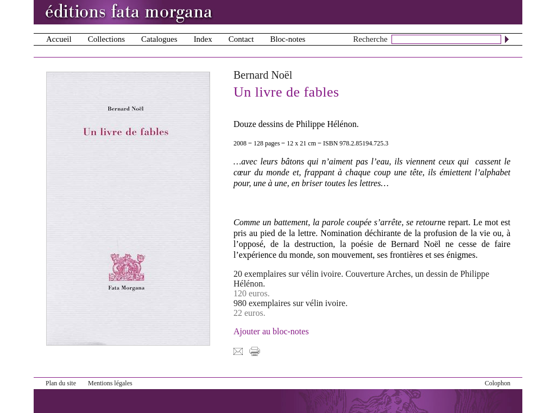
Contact (241, 39)
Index (203, 39)
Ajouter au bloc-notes (271, 331)
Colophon (497, 383)
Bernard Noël (262, 75)
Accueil (59, 39)
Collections (106, 39)
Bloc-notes (287, 39)
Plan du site (61, 383)
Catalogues (159, 39)
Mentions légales (110, 383)
